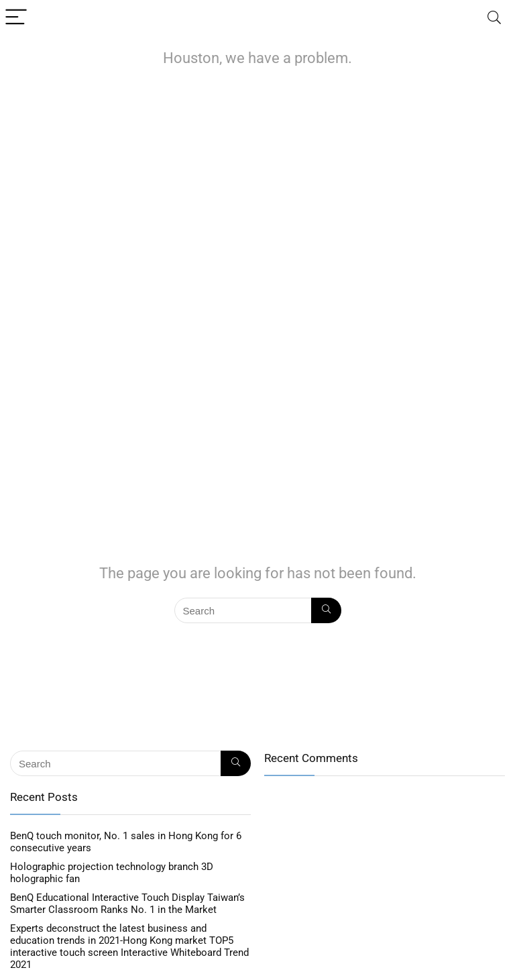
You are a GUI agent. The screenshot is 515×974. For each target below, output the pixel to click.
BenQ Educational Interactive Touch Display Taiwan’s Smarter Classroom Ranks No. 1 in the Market (127, 903)
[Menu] (16, 18)
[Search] (494, 18)
